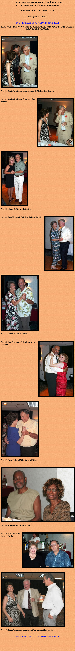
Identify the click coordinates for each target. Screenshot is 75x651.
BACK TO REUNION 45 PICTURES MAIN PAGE (37, 23)
